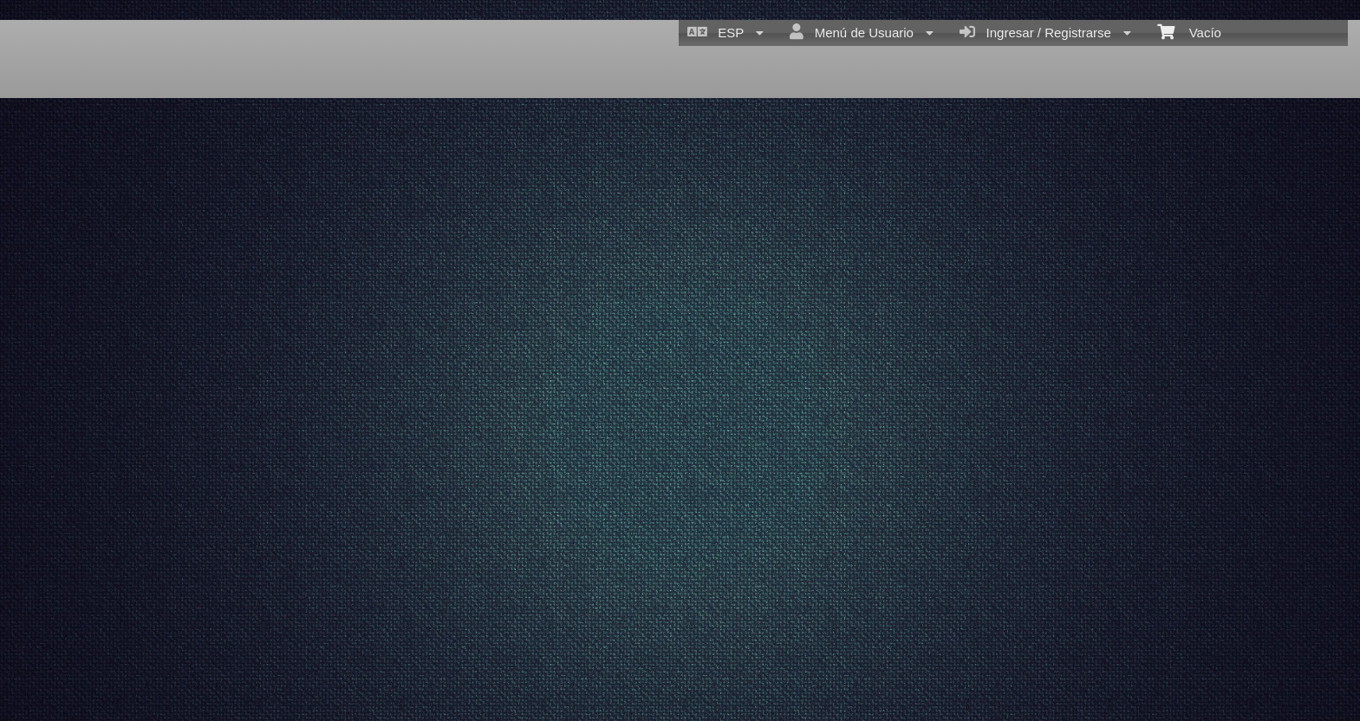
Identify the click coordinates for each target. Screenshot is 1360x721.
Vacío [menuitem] (1189, 31)
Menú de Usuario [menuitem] (862, 32)
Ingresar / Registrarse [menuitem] (1045, 32)
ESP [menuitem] (725, 32)
